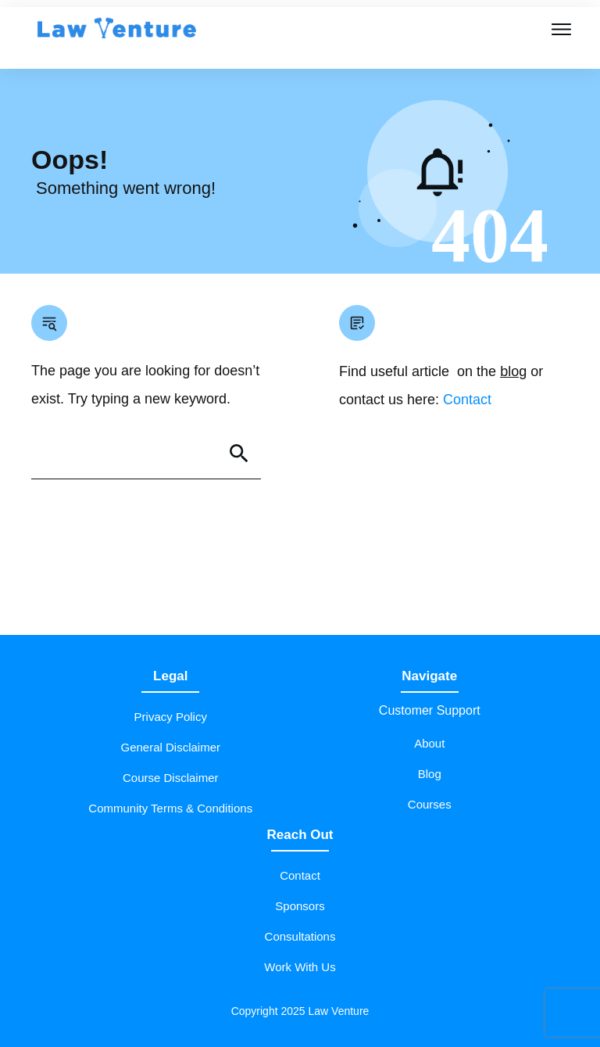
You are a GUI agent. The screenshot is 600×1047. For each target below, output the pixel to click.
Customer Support (429, 710)
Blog (429, 773)
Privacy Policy (170, 716)
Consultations (300, 936)
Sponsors (299, 906)
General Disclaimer (170, 747)
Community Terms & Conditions (170, 808)
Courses (430, 804)
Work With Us (299, 966)
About (429, 743)
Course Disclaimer (171, 777)
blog (513, 371)
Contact (467, 399)
